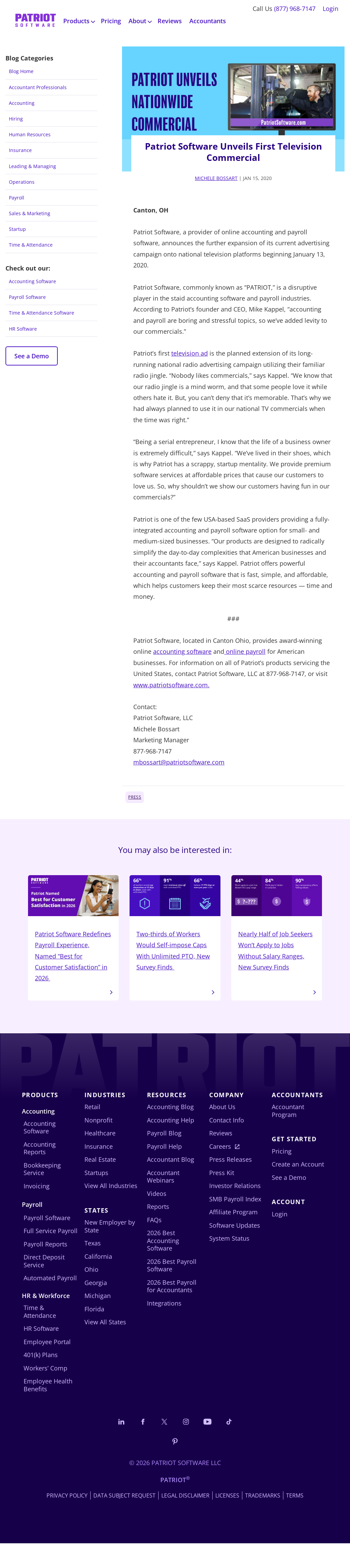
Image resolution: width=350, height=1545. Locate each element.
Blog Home (21, 71)
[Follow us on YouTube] (207, 1423)
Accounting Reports (40, 1150)
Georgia (95, 1284)
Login (330, 8)
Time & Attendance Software (41, 312)
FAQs (154, 1221)
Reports (158, 1208)
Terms (295, 1497)
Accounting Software (32, 281)
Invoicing (37, 1187)
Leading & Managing (32, 166)
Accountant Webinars (163, 1178)
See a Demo (31, 356)
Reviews (170, 21)
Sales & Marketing (29, 213)
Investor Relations (235, 1187)
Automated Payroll (50, 1279)
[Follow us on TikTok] (229, 1423)
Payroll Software (27, 297)
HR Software (23, 329)
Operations (22, 182)
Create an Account (298, 1166)
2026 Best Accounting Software (163, 1242)
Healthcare (100, 1135)
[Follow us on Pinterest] (175, 1442)
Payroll (16, 197)
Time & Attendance (31, 245)
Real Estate (100, 1161)
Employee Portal (47, 1343)
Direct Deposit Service (44, 1263)
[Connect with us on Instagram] (186, 1423)
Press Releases (230, 1161)
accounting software (182, 651)
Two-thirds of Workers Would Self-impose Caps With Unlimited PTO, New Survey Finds (175, 923)
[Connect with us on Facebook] (142, 1423)
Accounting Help (170, 1122)
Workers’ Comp (45, 1369)
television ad (189, 353)
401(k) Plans (41, 1356)
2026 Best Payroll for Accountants (172, 1288)
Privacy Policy (67, 1497)
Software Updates (234, 1227)
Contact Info (226, 1122)
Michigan (97, 1297)
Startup (17, 229)
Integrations (164, 1305)
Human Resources (30, 134)
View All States (105, 1324)
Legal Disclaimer (185, 1497)
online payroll (245, 651)
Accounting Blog (170, 1108)
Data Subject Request (124, 1497)
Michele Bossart (216, 178)
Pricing (111, 21)
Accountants (207, 21)
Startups (96, 1174)
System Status (229, 1240)
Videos (156, 1195)
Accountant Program (288, 1112)
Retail (92, 1108)
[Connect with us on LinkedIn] (121, 1423)
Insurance (20, 150)
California (98, 1258)
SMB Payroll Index (235, 1201)
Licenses (227, 1497)
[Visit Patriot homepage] (35, 21)
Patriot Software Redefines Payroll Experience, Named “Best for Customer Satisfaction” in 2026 (73, 929)
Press (134, 797)
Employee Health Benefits (48, 1387)
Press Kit (221, 1174)
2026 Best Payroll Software (172, 1267)
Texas (92, 1245)
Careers (220, 1148)
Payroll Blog (164, 1135)
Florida (94, 1310)
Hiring (16, 118)
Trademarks (262, 1497)
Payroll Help (164, 1148)
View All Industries (110, 1187)
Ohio (91, 1271)
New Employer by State (109, 1228)
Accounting (22, 103)
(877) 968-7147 (294, 8)
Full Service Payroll (51, 1232)
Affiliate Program (233, 1214)
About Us (222, 1108)
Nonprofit (98, 1122)
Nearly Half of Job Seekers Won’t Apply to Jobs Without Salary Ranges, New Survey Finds (276, 923)
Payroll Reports (45, 1245)
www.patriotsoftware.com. (171, 685)
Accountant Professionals (38, 87)
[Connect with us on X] (164, 1423)
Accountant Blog (170, 1161)
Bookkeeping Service (42, 1170)
